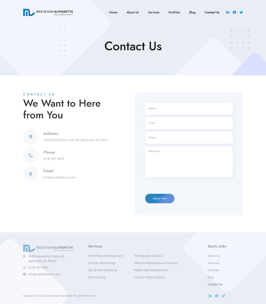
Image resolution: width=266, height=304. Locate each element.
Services (153, 12)
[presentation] (171, 186)
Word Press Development (105, 256)
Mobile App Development (151, 270)
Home (113, 12)
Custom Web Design (102, 263)
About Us (133, 12)
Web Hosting (97, 277)
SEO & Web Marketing (102, 270)
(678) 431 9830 (53, 158)
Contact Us (212, 12)
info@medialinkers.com (59, 177)
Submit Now (160, 198)
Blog (192, 12)
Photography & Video (148, 256)
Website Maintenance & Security (156, 263)
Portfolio (174, 12)
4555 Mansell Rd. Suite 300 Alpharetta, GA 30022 (75, 140)
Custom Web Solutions (149, 277)
